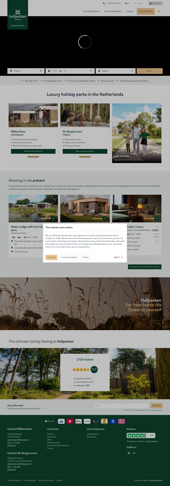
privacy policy (83, 247)
